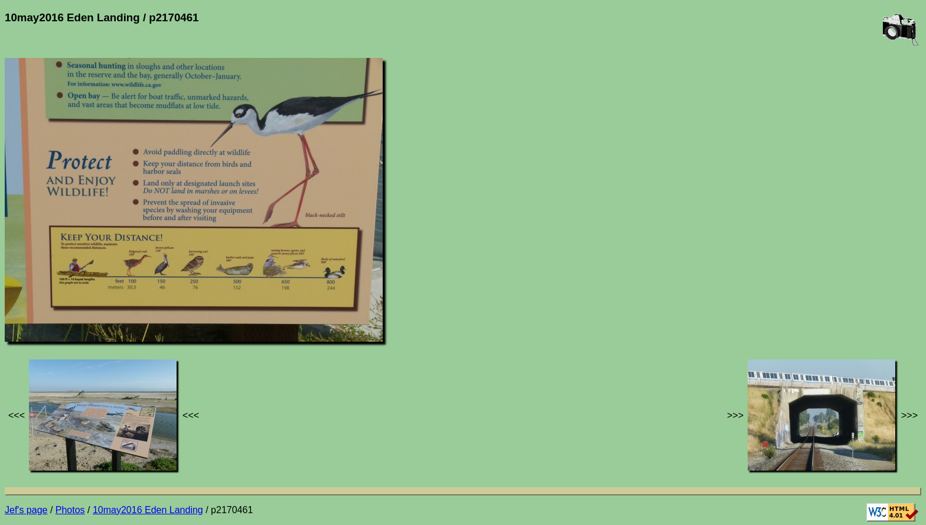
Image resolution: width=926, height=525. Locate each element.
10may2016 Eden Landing (148, 510)
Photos (70, 510)
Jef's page (26, 510)
